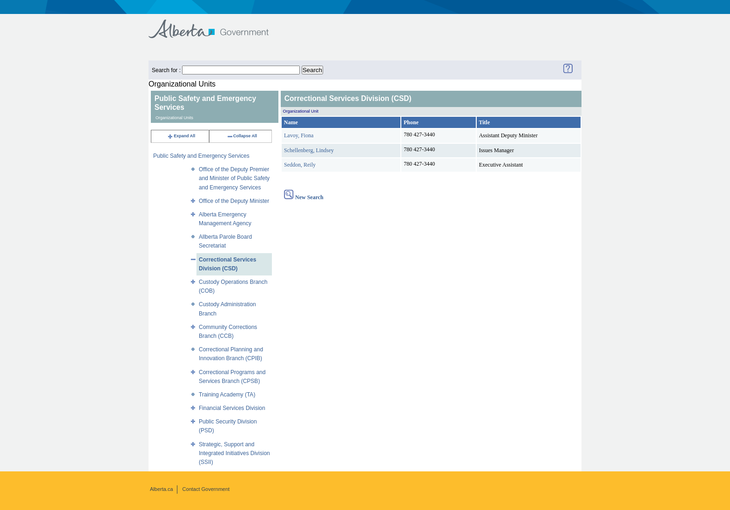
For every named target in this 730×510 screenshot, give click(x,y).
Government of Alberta (216, 24)
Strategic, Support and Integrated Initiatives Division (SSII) (234, 453)
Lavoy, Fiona (298, 135)
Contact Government (206, 489)
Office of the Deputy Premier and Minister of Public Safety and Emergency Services (234, 178)
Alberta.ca (161, 489)
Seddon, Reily (300, 164)
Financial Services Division (232, 408)
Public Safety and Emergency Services (201, 156)
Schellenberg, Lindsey (309, 150)
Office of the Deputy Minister (234, 201)
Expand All (181, 136)
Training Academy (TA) (227, 394)
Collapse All (242, 136)
